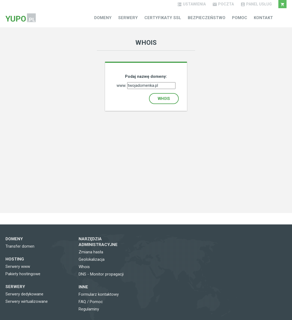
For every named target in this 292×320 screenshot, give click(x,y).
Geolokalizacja (92, 259)
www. (122, 85)
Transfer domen (19, 246)
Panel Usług (256, 4)
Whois (164, 98)
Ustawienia (191, 4)
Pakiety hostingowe (22, 273)
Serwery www (17, 266)
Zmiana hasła (91, 252)
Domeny (103, 17)
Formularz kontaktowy (99, 294)
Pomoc (239, 17)
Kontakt (263, 17)
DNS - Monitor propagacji (101, 274)
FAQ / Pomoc (91, 301)
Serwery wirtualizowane (26, 301)
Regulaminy (89, 309)
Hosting (14, 259)
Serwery (128, 17)
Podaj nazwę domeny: (146, 76)
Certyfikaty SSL (162, 17)
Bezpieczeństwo (206, 17)
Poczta (223, 4)
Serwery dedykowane (24, 294)
